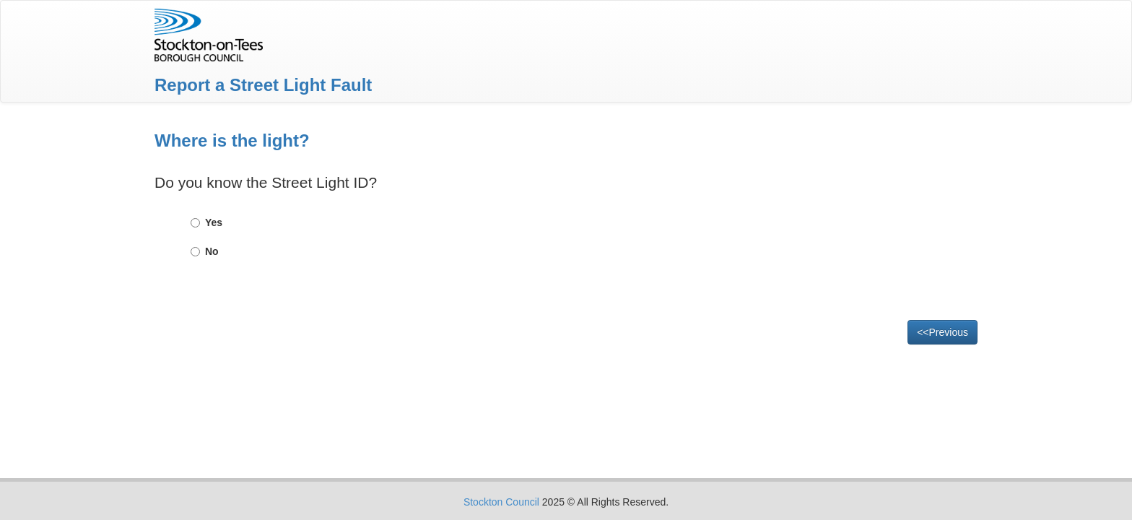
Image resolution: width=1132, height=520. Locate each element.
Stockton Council (501, 502)
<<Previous (942, 332)
